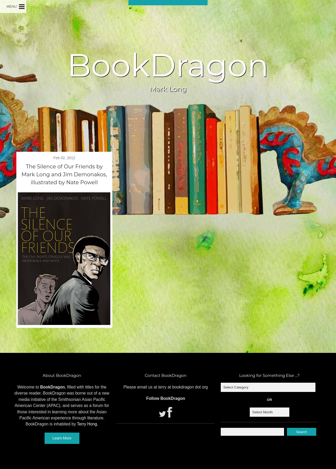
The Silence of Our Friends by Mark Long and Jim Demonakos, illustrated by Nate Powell (64, 174)
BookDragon (168, 65)
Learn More (61, 438)
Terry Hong (87, 424)
